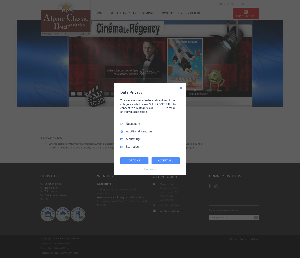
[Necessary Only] (181, 88)
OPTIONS (134, 160)
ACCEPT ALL (165, 160)
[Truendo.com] (150, 169)
